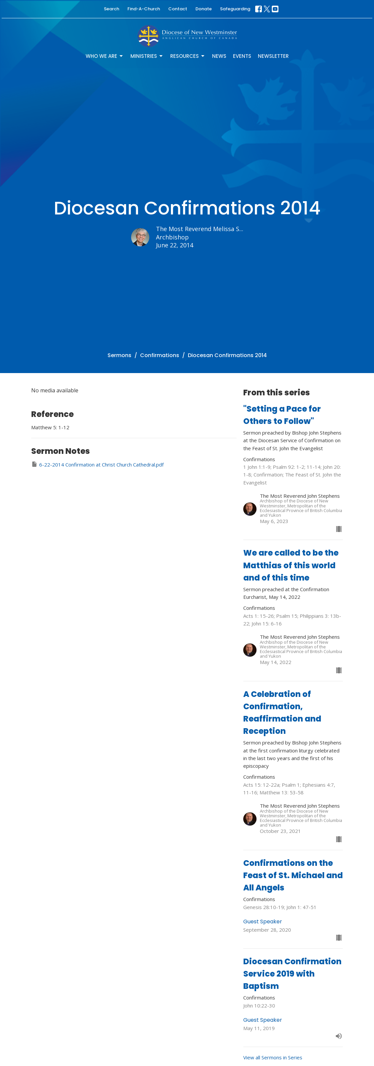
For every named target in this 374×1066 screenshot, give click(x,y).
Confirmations (159, 355)
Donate (203, 9)
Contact (177, 9)
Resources (187, 56)
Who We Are (105, 56)
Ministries (147, 56)
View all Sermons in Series (272, 1057)
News (219, 56)
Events (242, 56)
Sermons (119, 355)
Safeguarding (235, 9)
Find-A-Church (143, 9)
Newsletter (273, 56)
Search (111, 9)
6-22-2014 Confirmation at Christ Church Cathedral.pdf (97, 464)
